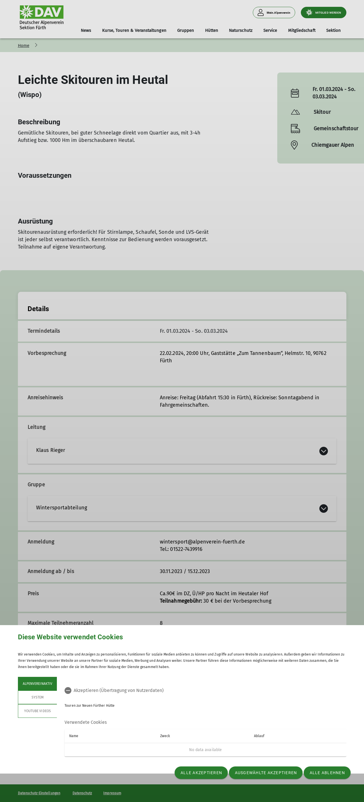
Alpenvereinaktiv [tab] (37, 684)
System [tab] (37, 697)
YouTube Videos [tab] (37, 711)
